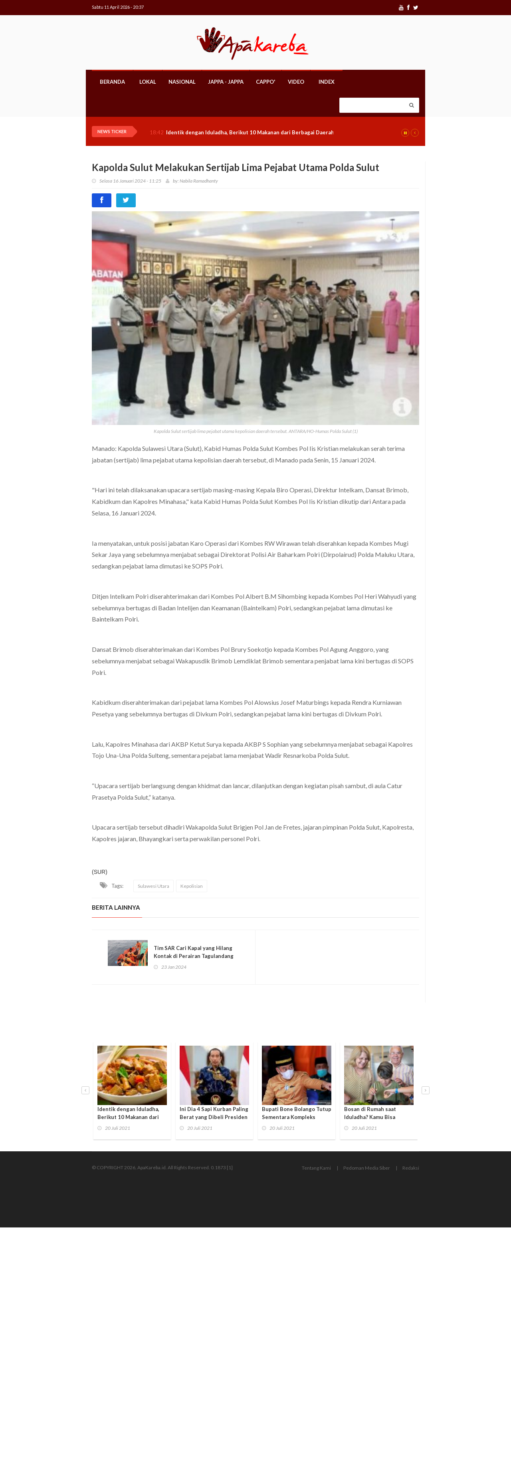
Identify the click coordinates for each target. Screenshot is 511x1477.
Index (327, 82)
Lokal (147, 82)
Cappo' (265, 82)
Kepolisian (191, 886)
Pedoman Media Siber (366, 1168)
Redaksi (410, 1168)
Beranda (112, 82)
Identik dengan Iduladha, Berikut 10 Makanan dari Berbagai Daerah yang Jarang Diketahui (278, 133)
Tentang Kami (316, 1168)
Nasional (182, 82)
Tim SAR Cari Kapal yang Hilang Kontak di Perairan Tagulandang (194, 952)
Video (296, 82)
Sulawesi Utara (153, 886)
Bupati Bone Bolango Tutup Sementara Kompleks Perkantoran (296, 1117)
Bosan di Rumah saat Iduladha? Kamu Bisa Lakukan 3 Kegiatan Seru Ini (379, 1117)
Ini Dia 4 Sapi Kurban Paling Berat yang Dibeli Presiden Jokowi (214, 1117)
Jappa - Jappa (226, 82)
